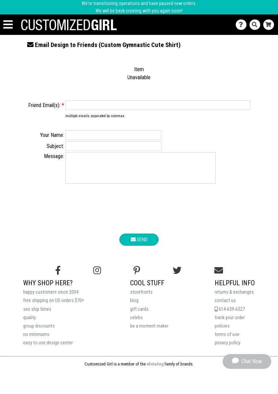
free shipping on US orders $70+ (53, 305)
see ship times (37, 314)
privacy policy (227, 348)
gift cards (139, 314)
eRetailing (155, 369)
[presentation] (139, 215)
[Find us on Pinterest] (136, 275)
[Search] (256, 24)
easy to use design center (48, 348)
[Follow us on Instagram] (97, 275)
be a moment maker (149, 331)
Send (139, 245)
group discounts (39, 331)
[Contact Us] (242, 24)
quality (29, 323)
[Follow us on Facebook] (58, 275)
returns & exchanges (234, 297)
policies (222, 331)
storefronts (141, 297)
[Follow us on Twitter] (177, 275)
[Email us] (218, 275)
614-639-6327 (230, 314)
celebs (136, 323)
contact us (225, 305)
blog (134, 305)
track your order (230, 323)
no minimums (36, 339)
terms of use (227, 339)
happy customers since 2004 (50, 297)
